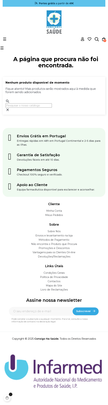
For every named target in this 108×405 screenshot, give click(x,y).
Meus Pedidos (54, 215)
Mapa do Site (54, 285)
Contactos (54, 281)
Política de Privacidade (54, 277)
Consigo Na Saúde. (46, 338)
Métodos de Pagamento (54, 239)
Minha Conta (54, 210)
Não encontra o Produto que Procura (54, 244)
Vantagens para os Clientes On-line (54, 252)
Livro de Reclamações (54, 289)
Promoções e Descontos (54, 248)
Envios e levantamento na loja (54, 235)
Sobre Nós (54, 231)
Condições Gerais (54, 272)
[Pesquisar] (28, 105)
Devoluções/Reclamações (54, 256)
